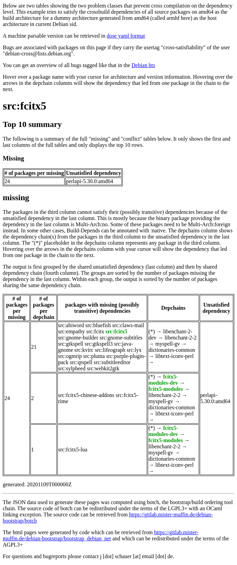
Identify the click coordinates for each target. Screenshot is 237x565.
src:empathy (71, 331)
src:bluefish (98, 325)
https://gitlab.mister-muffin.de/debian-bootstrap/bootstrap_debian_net (100, 535)
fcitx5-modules (165, 389)
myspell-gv (167, 344)
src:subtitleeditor (112, 362)
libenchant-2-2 (180, 338)
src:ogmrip (70, 356)
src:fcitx (95, 331)
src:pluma (94, 356)
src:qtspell (81, 362)
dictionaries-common (171, 350)
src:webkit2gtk (103, 368)
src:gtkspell (70, 344)
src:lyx (134, 350)
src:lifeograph (110, 350)
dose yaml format (126, 36)
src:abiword (71, 325)
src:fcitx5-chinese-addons (86, 395)
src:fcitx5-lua (72, 449)
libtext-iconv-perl (174, 356)
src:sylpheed (71, 368)
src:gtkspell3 (99, 344)
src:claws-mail (128, 325)
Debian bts (143, 65)
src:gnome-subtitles (121, 338)
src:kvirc (84, 350)
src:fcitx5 (24, 106)
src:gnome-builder (78, 338)
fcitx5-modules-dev (163, 380)
